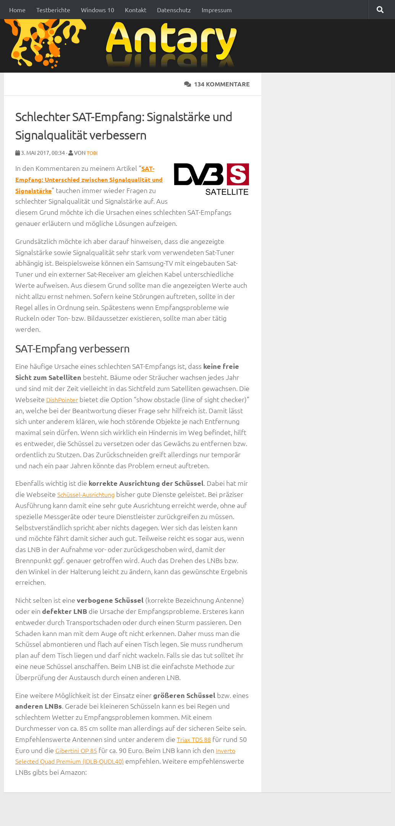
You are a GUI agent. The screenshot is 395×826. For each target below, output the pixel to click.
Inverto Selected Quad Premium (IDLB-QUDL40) (88, 771)
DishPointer (64, 398)
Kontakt (135, 9)
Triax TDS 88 (195, 749)
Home (17, 9)
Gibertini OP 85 (88, 760)
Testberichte (53, 9)
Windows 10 (97, 9)
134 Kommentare (217, 84)
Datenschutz (174, 9)
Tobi (93, 152)
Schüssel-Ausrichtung (89, 504)
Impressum (217, 9)
